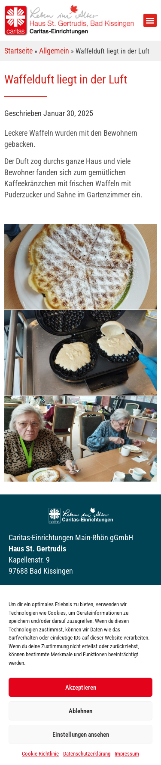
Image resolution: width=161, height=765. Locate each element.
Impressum (127, 753)
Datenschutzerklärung (86, 753)
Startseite (18, 50)
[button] (150, 20)
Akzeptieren (80, 687)
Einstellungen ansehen (80, 734)
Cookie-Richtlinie (40, 753)
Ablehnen (80, 711)
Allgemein (54, 50)
